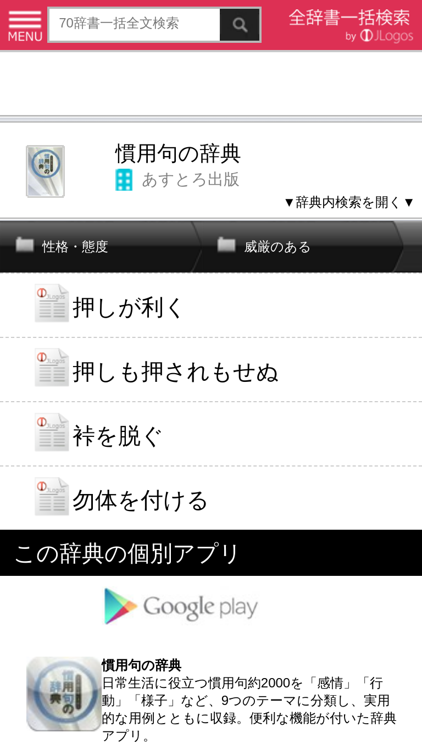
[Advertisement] (211, 85)
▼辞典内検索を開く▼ (348, 202)
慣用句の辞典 (178, 153)
